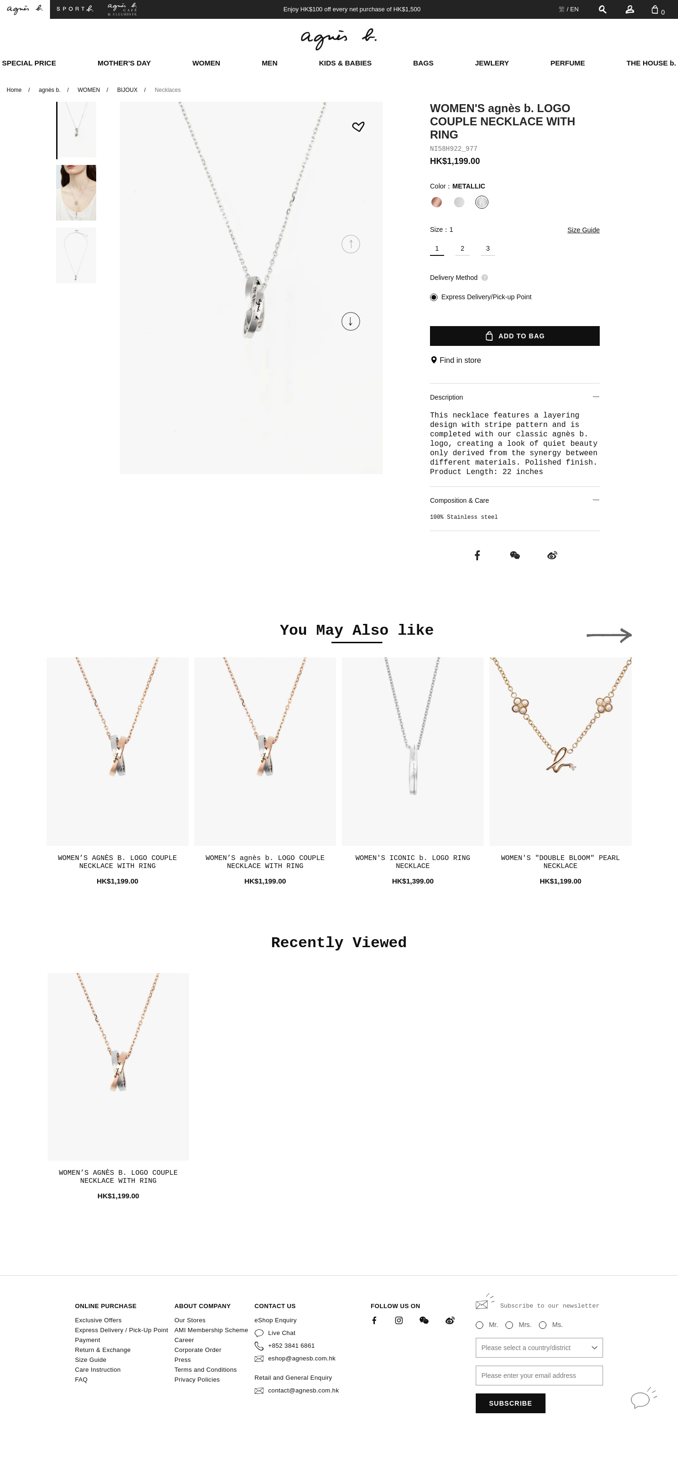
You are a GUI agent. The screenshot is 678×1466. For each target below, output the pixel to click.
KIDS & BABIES (345, 63)
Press (182, 1359)
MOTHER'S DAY (124, 63)
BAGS (423, 63)
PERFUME (567, 63)
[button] (350, 321)
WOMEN (206, 63)
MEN (269, 63)
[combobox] (539, 1348)
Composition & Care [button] (515, 500)
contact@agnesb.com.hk (303, 1390)
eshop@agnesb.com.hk (302, 1358)
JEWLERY (492, 63)
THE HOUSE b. (651, 63)
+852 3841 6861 (291, 1345)
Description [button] (515, 397)
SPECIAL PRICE (29, 63)
